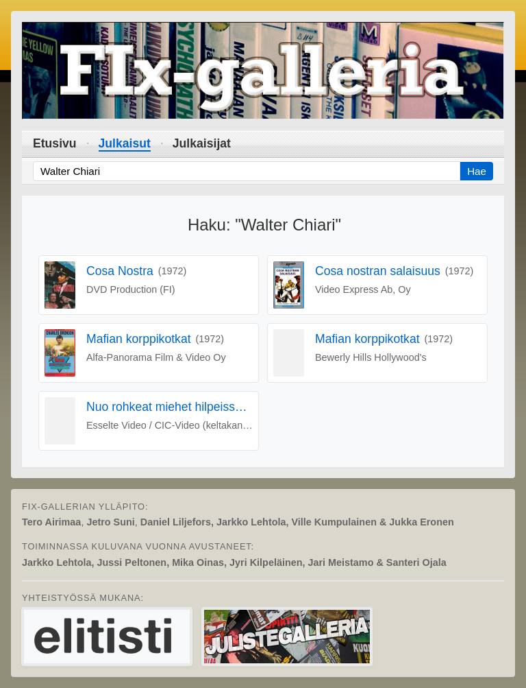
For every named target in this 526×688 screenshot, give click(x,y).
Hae (476, 171)
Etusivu (55, 143)
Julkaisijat (202, 143)
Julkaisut (125, 143)
